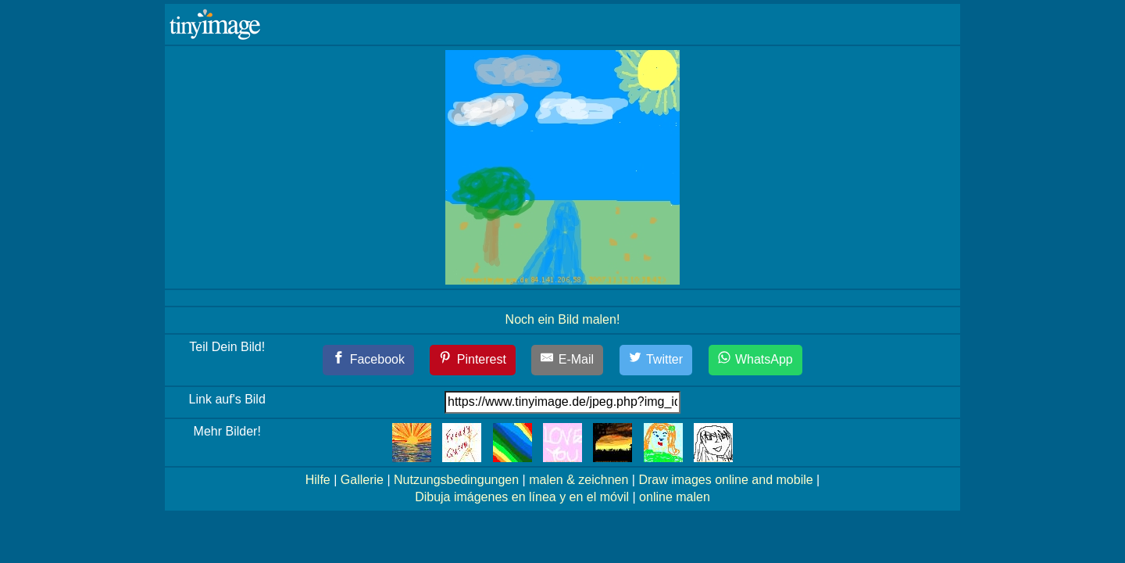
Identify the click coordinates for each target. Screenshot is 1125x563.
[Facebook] (368, 360)
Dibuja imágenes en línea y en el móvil (522, 497)
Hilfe (317, 479)
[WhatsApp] (755, 360)
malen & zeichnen (578, 479)
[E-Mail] (567, 360)
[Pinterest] (473, 360)
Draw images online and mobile (725, 479)
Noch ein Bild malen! (562, 319)
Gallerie (362, 479)
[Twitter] (656, 360)
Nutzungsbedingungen (456, 479)
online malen (674, 497)
